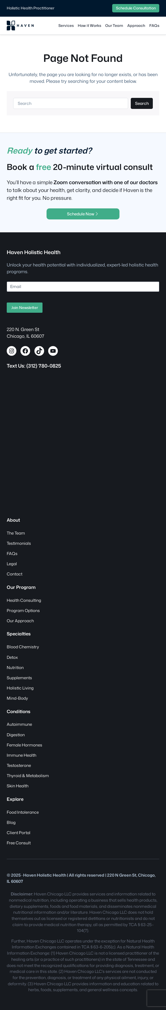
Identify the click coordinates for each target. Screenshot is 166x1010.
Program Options (23, 610)
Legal (12, 564)
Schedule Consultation (136, 7)
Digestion (16, 735)
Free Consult (19, 843)
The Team (16, 533)
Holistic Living (20, 688)
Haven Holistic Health (34, 252)
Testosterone (19, 765)
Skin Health (18, 786)
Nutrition (15, 667)
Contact (14, 574)
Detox (12, 657)
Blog (11, 822)
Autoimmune (19, 724)
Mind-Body (17, 698)
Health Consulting (24, 600)
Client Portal (18, 832)
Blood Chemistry (23, 647)
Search (142, 103)
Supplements (19, 678)
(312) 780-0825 (43, 365)
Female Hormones (24, 745)
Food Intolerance (23, 812)
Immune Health (21, 755)
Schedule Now (83, 214)
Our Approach (20, 621)
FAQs (12, 553)
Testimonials (19, 543)
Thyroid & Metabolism (28, 775)
